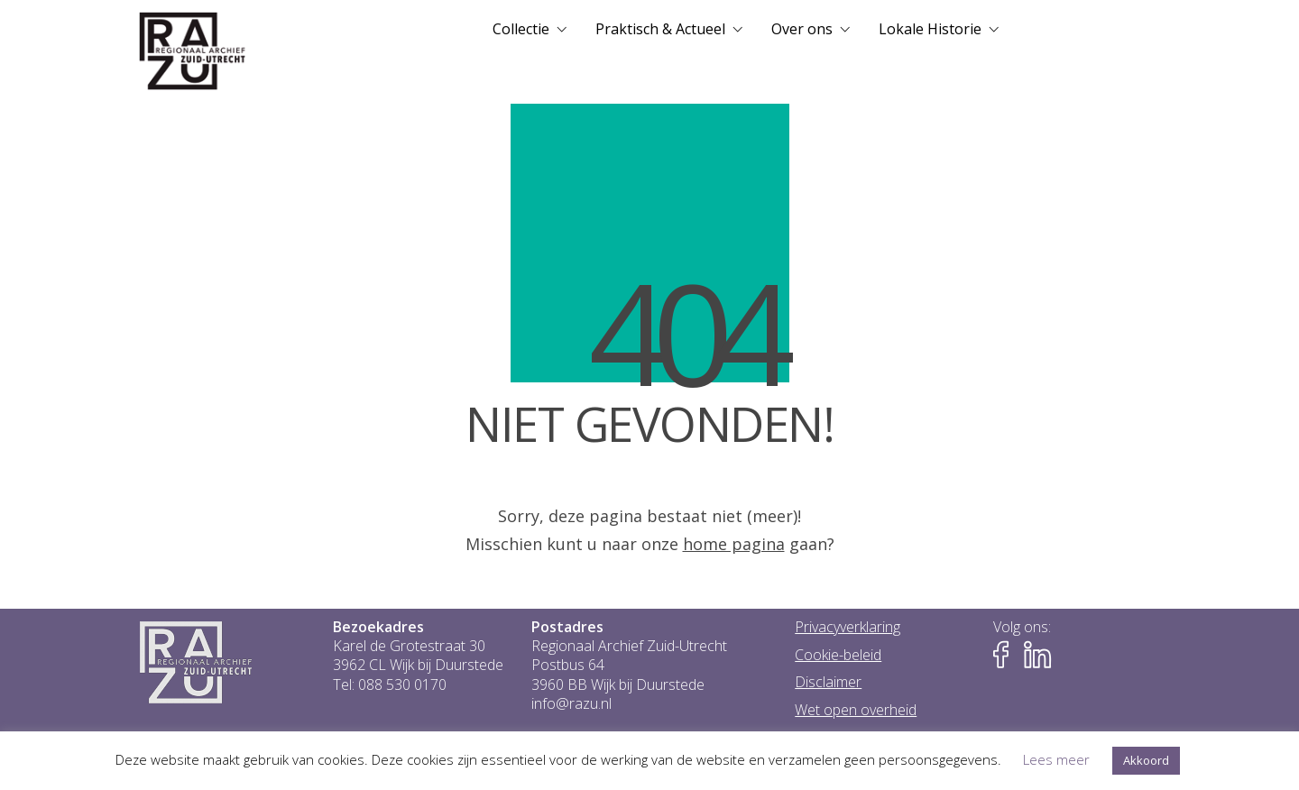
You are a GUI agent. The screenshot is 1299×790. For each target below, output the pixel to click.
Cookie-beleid (838, 655)
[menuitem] (529, 29)
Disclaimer (828, 682)
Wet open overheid (856, 710)
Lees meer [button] (1056, 759)
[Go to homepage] (192, 51)
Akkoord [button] (1146, 760)
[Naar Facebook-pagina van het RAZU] (1006, 655)
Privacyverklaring (847, 627)
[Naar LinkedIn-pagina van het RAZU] (1037, 655)
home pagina (734, 544)
